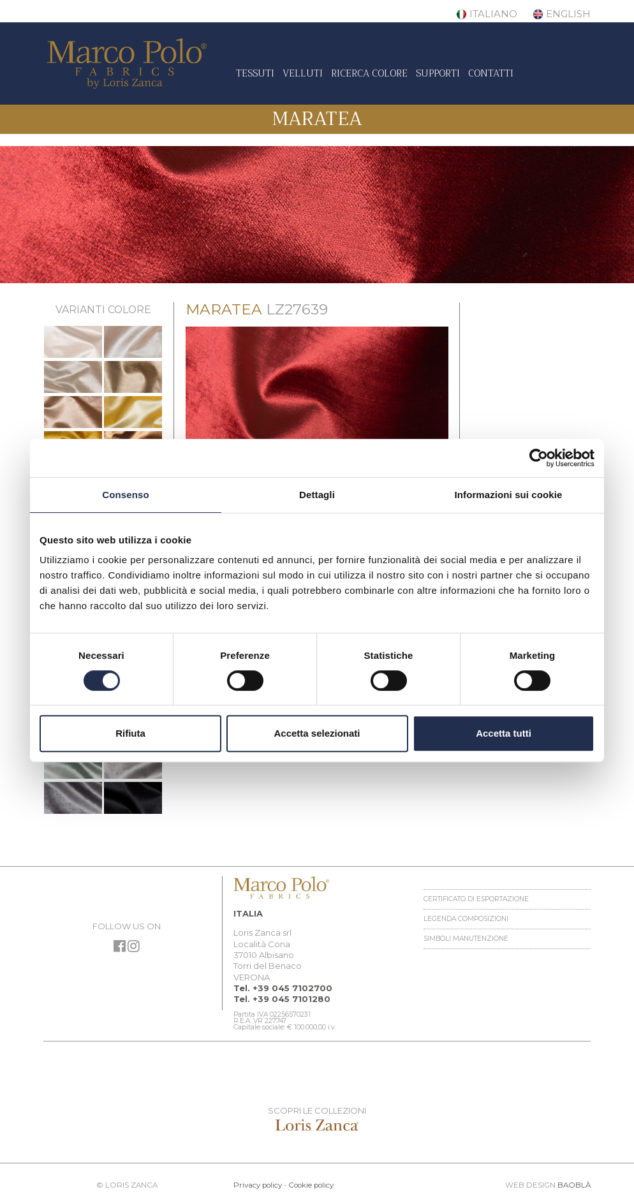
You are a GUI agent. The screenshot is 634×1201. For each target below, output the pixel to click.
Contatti (490, 73)
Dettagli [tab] (317, 494)
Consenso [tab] (125, 494)
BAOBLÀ (574, 1185)
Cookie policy (311, 1185)
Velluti (303, 73)
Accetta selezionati (317, 733)
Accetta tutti (503, 733)
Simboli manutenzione (466, 938)
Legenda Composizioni (466, 919)
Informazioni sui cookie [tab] (509, 494)
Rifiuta (130, 733)
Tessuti (255, 73)
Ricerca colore (369, 73)
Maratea (317, 119)
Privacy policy (257, 1185)
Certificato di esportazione (476, 899)
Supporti (438, 73)
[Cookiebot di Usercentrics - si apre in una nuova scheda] (538, 458)
